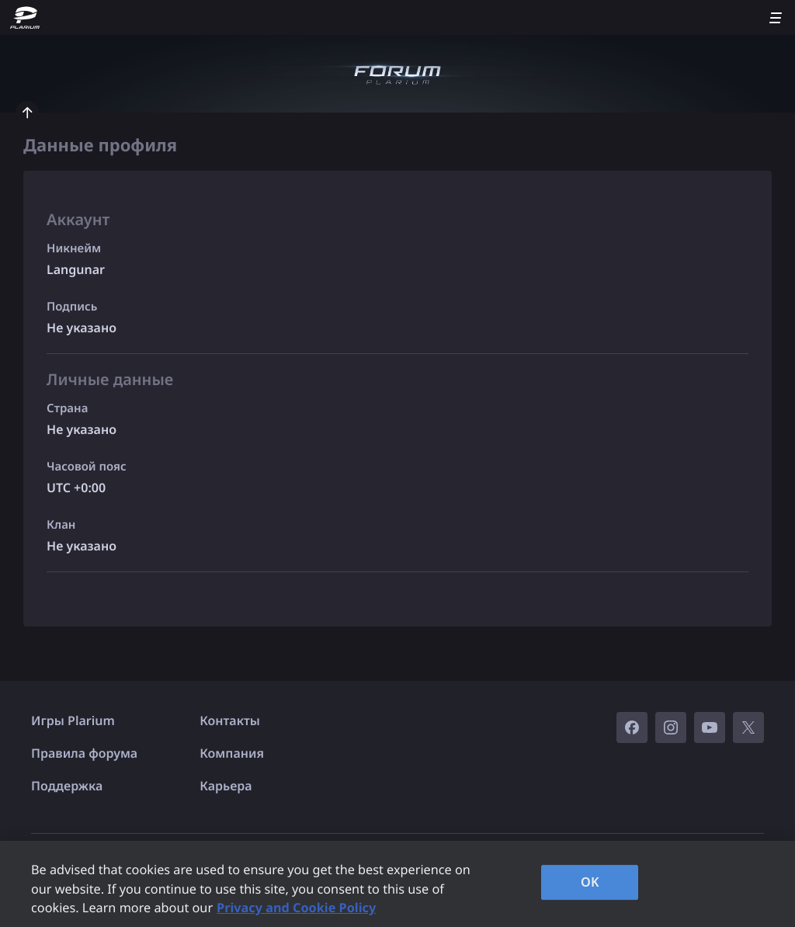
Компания (232, 753)
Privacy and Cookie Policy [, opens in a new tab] (296, 907)
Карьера (226, 785)
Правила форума (84, 753)
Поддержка (66, 785)
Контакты (230, 720)
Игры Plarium (73, 720)
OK (590, 882)
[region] (397, 884)
